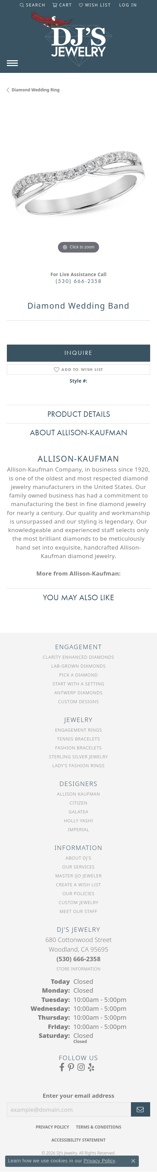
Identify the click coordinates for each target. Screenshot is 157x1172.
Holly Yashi (78, 820)
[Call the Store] (78, 958)
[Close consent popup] (133, 1161)
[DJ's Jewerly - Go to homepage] (78, 42)
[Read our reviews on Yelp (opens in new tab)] (91, 1067)
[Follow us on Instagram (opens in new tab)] (81, 1067)
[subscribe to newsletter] (140, 1109)
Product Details (78, 414)
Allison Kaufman (78, 794)
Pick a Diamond (78, 675)
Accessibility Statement (78, 1140)
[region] (78, 183)
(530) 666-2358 (79, 281)
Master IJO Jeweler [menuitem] (78, 876)
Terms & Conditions (98, 1127)
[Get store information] (79, 969)
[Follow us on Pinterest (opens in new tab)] (71, 1067)
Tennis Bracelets (78, 739)
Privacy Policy (52, 1127)
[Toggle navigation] (12, 63)
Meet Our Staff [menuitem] (78, 911)
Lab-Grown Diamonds (78, 666)
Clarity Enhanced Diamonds (78, 657)
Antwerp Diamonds (78, 693)
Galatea (78, 812)
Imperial (78, 829)
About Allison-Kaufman (78, 432)
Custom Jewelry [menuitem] (78, 902)
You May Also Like (78, 597)
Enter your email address (78, 1095)
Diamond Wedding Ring (36, 90)
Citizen (78, 803)
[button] (33, 5)
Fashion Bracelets (78, 748)
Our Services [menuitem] (78, 867)
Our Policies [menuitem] (78, 893)
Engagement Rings (78, 730)
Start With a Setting (79, 684)
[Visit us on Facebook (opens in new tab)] (61, 1067)
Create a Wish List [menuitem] (78, 884)
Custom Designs (78, 701)
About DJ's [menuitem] (79, 858)
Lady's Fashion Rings (78, 765)
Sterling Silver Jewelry (78, 757)
